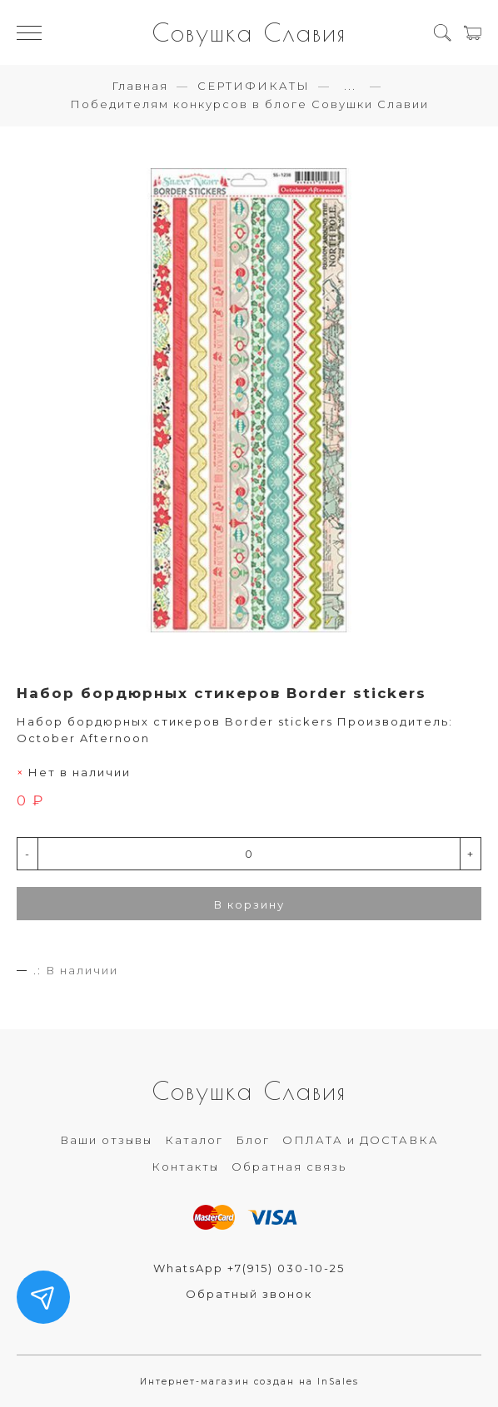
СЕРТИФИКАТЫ (253, 85)
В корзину (249, 904)
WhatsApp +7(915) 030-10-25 (249, 1268)
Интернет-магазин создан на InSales (249, 1381)
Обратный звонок (249, 1293)
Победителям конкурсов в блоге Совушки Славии (249, 104)
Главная (140, 85)
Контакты (185, 1166)
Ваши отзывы (106, 1140)
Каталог (194, 1140)
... (350, 86)
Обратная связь (289, 1166)
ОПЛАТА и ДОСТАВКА (360, 1140)
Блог (253, 1140)
